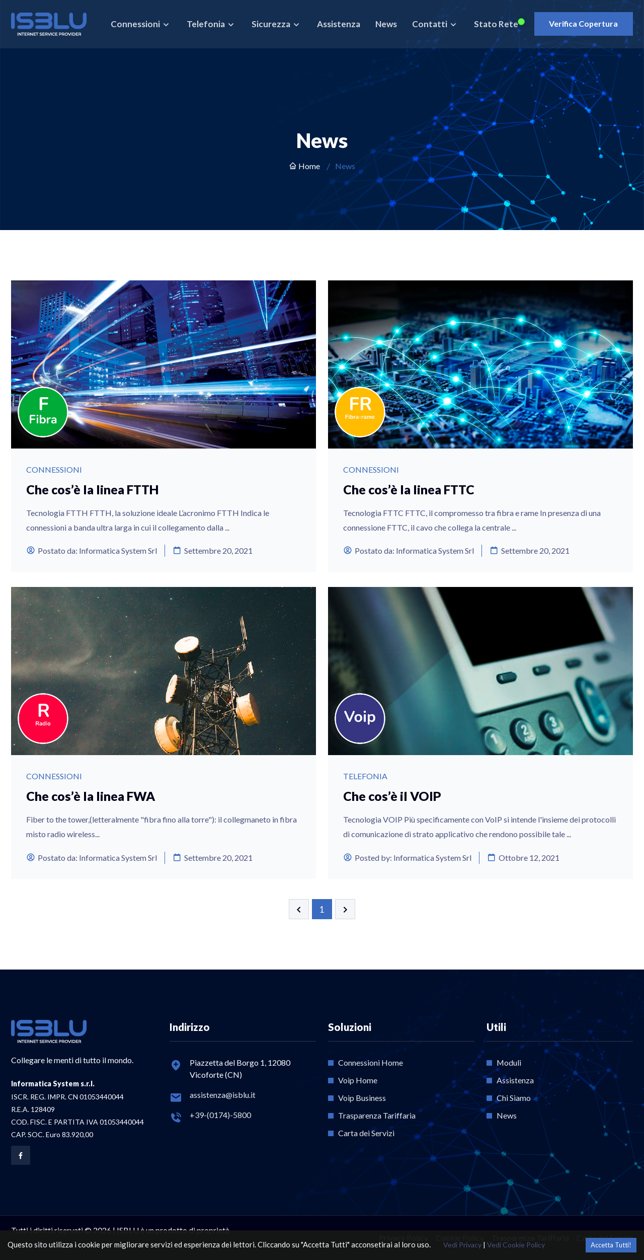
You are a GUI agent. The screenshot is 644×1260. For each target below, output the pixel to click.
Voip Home (357, 1080)
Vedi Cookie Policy (516, 1244)
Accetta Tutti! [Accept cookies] (611, 1245)
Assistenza (338, 24)
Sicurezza (271, 24)
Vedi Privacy (462, 1244)
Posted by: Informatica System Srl (407, 857)
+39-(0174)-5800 (220, 1115)
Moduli (509, 1062)
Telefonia (206, 24)
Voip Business (362, 1097)
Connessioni (135, 24)
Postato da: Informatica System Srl (91, 550)
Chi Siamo (514, 1097)
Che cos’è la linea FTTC (409, 489)
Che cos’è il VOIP (392, 795)
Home (304, 166)
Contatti (430, 24)
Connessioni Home (370, 1062)
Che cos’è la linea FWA (90, 795)
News (385, 24)
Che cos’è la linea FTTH (92, 489)
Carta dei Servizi (366, 1133)
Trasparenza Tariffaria (377, 1115)
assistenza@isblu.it (223, 1094)
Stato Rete (495, 24)
